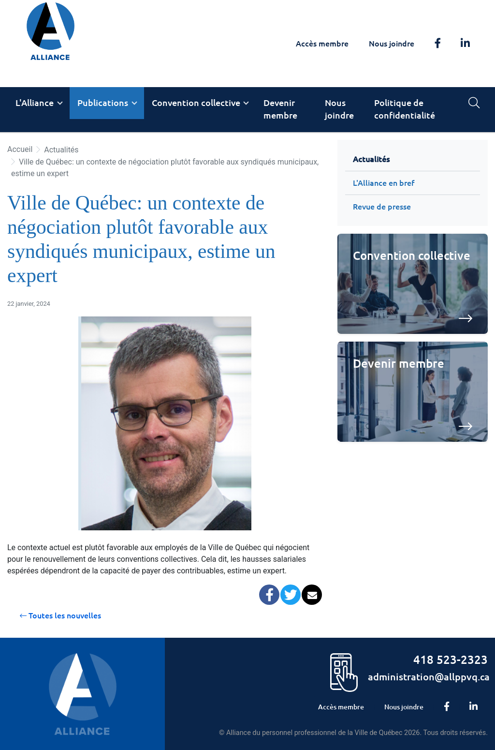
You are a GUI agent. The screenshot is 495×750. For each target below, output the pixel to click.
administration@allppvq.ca (429, 676)
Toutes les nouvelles (60, 615)
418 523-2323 (450, 659)
